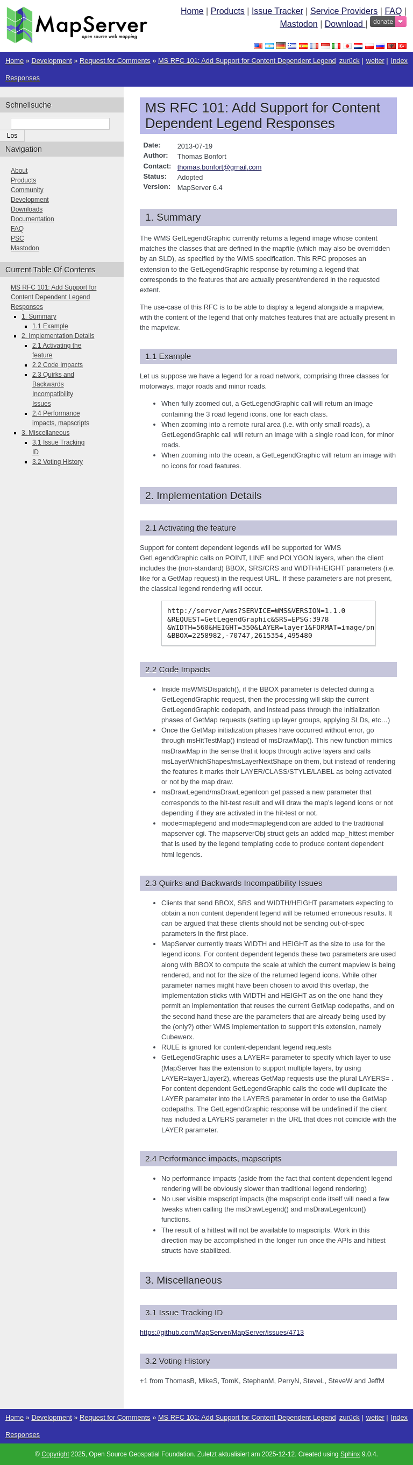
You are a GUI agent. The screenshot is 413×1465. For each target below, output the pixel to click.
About (19, 170)
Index (399, 61)
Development (51, 61)
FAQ (393, 11)
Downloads (26, 209)
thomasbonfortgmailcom (219, 167)
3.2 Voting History (57, 462)
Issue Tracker (277, 11)
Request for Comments (115, 61)
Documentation (32, 219)
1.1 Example (50, 326)
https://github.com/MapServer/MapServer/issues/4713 (222, 1332)
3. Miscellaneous (45, 432)
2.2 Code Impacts (57, 365)
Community (27, 190)
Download (345, 24)
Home (192, 11)
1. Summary (39, 316)
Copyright (55, 1454)
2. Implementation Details (58, 336)
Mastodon (298, 24)
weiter (375, 61)
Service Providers (344, 11)
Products (228, 11)
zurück (349, 61)
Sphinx (350, 1454)
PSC (17, 238)
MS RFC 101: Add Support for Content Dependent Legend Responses (53, 297)
